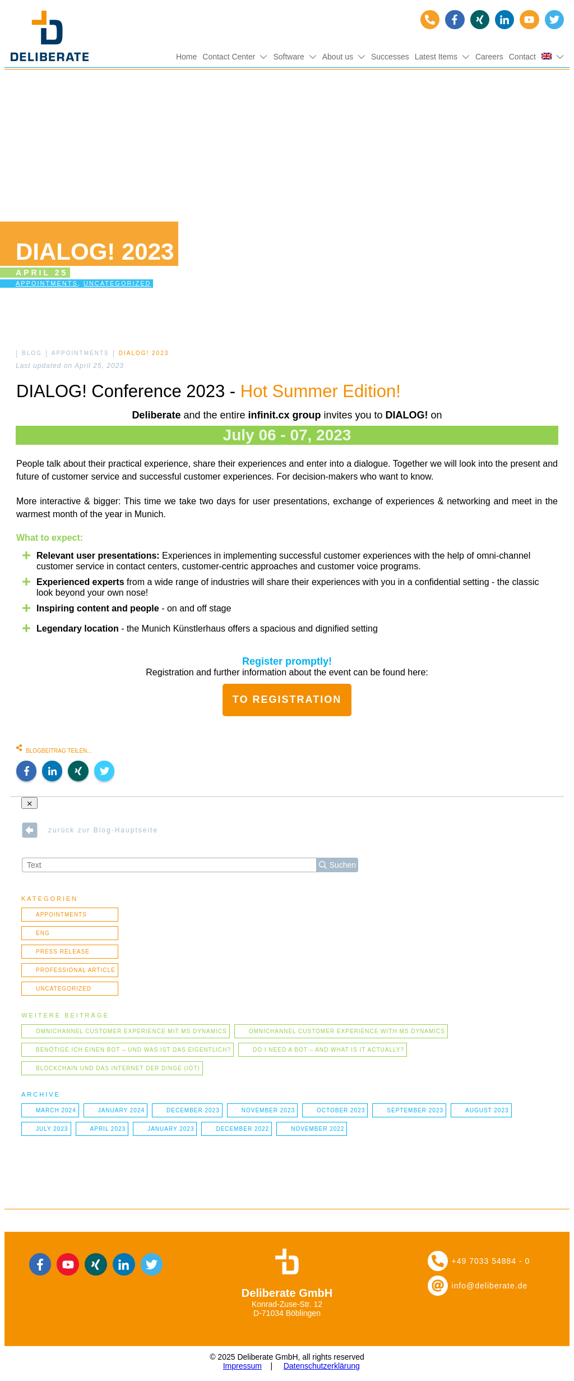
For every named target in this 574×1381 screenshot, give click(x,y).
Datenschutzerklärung (322, 1365)
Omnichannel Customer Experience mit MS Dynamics (131, 1031)
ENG (43, 933)
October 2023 (341, 1110)
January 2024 (121, 1110)
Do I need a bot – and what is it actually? (328, 1050)
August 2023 (487, 1110)
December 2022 (242, 1129)
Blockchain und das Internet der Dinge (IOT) (118, 1068)
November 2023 (268, 1110)
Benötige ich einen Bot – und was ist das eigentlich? (133, 1050)
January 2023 (170, 1129)
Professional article (75, 970)
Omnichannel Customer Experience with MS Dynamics (347, 1031)
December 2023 (193, 1110)
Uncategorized (117, 283)
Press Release (63, 952)
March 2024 (56, 1110)
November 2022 (317, 1129)
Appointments (47, 283)
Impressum (242, 1365)
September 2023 (415, 1110)
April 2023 (108, 1129)
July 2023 (52, 1129)
